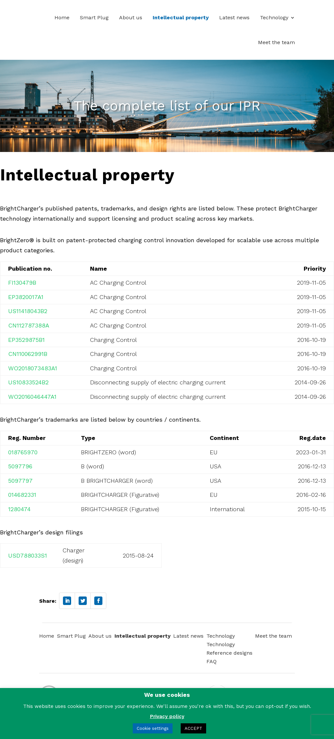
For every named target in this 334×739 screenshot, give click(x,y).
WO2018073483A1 (32, 368)
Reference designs (229, 653)
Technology (274, 17)
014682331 (22, 494)
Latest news (234, 17)
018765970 (23, 452)
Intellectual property (181, 17)
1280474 (19, 509)
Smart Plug (94, 17)
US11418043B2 (27, 311)
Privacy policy (167, 716)
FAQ (211, 661)
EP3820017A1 (25, 297)
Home (61, 17)
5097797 (20, 480)
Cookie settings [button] (153, 728)
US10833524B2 (28, 382)
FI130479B (22, 282)
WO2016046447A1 (32, 396)
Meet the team (276, 42)
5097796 (20, 466)
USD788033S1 (27, 555)
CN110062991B (27, 353)
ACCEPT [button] (193, 728)
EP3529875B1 (26, 339)
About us (130, 17)
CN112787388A (28, 325)
